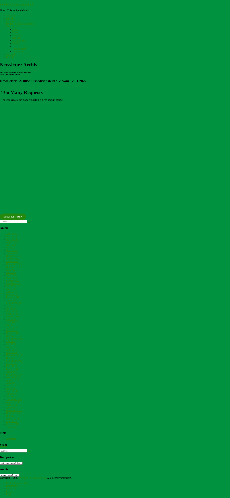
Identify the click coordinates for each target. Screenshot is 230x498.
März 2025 (11, 236)
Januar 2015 (12, 371)
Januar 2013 (12, 407)
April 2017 (11, 327)
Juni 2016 (11, 344)
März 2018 (11, 314)
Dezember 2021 (14, 256)
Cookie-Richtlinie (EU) (17, 483)
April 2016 (11, 349)
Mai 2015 (11, 363)
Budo (15, 32)
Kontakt (10, 57)
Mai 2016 (11, 347)
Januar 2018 (12, 319)
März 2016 (11, 352)
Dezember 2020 (14, 264)
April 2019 (11, 291)
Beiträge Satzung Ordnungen (20, 24)
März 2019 (11, 294)
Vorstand (10, 54)
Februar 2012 (12, 424)
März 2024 (11, 239)
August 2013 (12, 402)
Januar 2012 (12, 427)
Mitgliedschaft (13, 21)
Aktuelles (10, 18)
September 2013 (14, 399)
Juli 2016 (10, 341)
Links (9, 491)
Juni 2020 (11, 272)
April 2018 (11, 311)
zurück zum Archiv (13, 216)
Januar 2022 (12, 253)
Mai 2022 (11, 247)
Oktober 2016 (13, 336)
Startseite (10, 15)
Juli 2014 (10, 383)
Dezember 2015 (14, 355)
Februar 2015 (12, 369)
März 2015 (11, 366)
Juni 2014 (11, 385)
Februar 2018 (12, 316)
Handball (16, 37)
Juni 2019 (11, 286)
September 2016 (14, 338)
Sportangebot (12, 26)
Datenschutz (12, 486)
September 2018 (14, 302)
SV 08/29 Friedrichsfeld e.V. (17, 4)
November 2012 (14, 413)
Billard (15, 29)
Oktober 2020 (13, 267)
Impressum (11, 488)
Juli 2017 (10, 322)
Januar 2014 (12, 394)
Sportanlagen (18, 51)
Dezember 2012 (14, 410)
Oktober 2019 (13, 283)
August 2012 (12, 418)
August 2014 (12, 380)
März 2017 (11, 330)
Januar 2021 (12, 261)
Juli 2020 (10, 269)
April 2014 (11, 391)
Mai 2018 (11, 308)
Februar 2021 (12, 258)
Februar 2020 (12, 280)
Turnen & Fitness (20, 46)
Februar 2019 (12, 297)
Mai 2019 (11, 289)
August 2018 (12, 305)
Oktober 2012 (13, 416)
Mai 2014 (11, 388)
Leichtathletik (19, 40)
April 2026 (11, 234)
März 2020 (11, 278)
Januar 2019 (12, 300)
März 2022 (11, 250)
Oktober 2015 (13, 358)
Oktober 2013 (13, 396)
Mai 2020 (11, 275)
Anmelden (11, 438)
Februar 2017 (12, 333)
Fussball (16, 35)
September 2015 (14, 360)
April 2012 (11, 421)
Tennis (15, 43)
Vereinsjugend (19, 49)
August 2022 (12, 242)
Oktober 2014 (13, 377)
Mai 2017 (11, 325)
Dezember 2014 (14, 374)
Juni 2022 (11, 245)
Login (9, 494)
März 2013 (11, 405)
